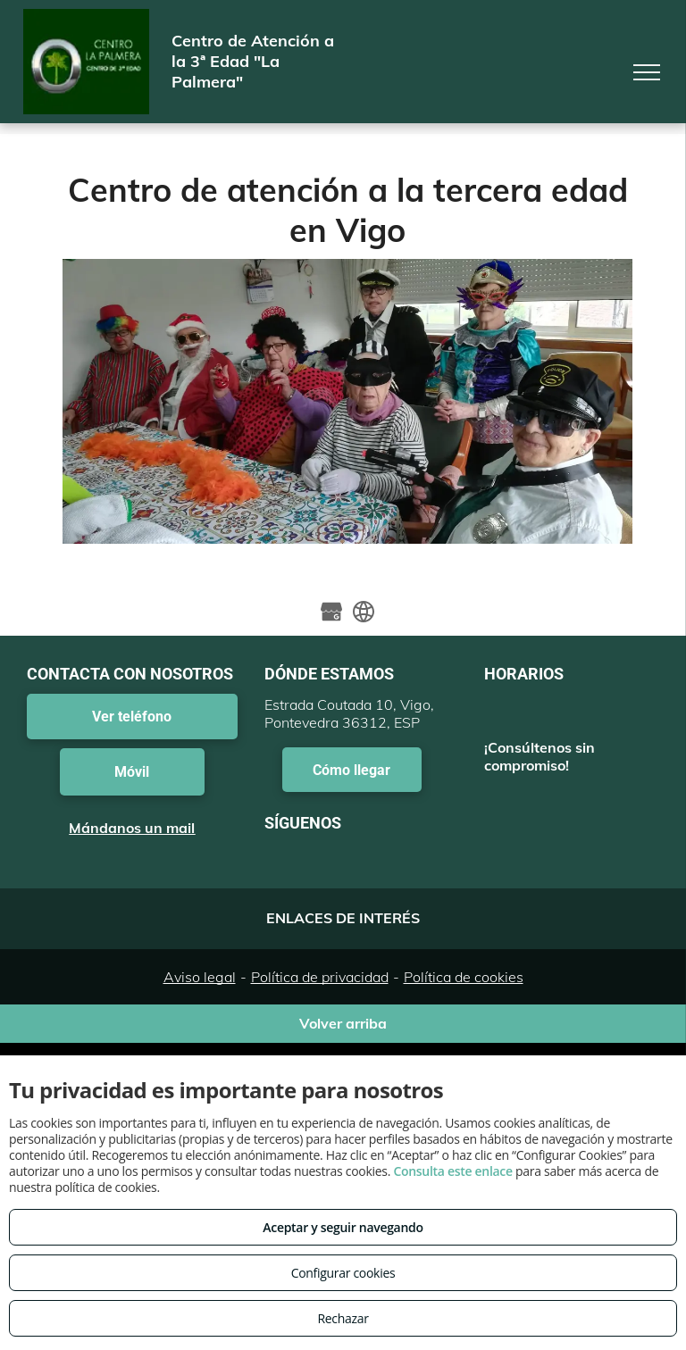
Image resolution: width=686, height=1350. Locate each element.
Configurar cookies (343, 1272)
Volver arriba (343, 1023)
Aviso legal (199, 977)
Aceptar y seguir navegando (342, 1227)
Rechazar (342, 1318)
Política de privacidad (320, 977)
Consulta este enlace (452, 1170)
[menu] (646, 72)
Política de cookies (463, 977)
